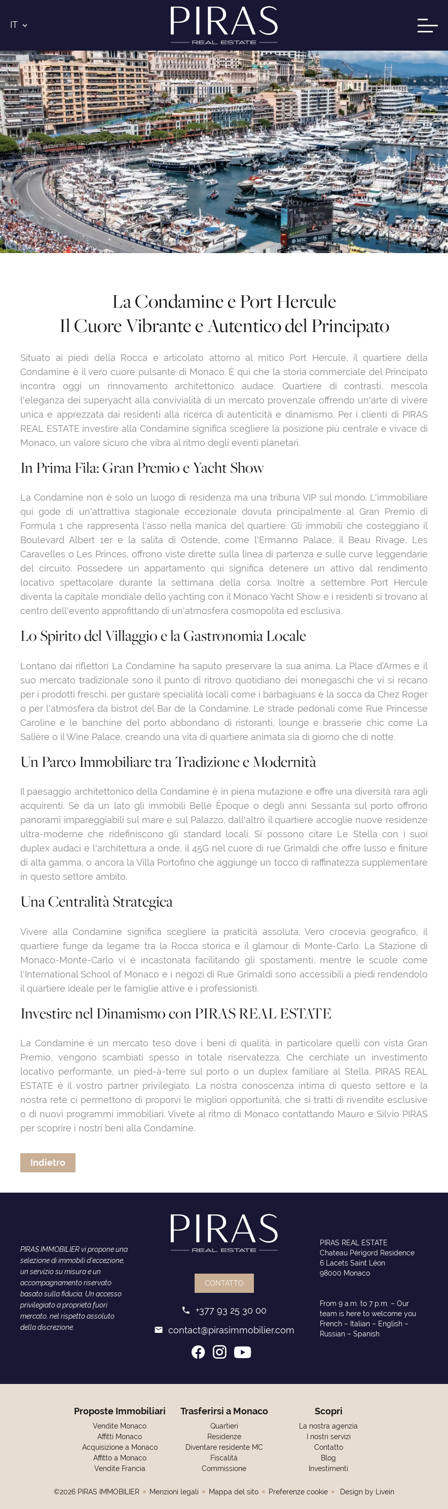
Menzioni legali (174, 1492)
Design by (366, 1492)
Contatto (224, 1283)
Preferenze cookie (298, 1492)
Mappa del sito (233, 1492)
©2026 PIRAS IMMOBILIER (96, 1492)
